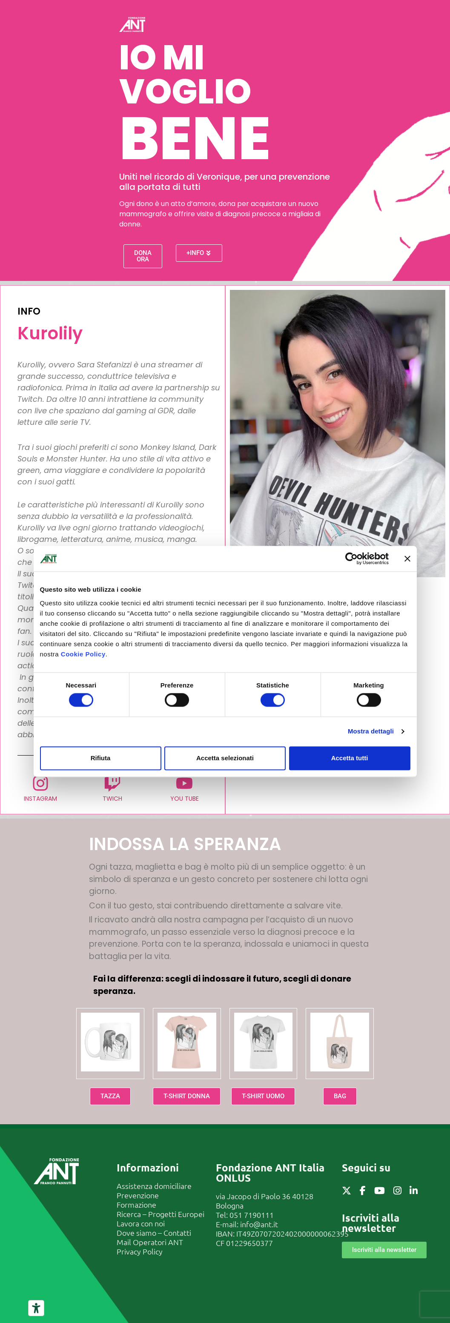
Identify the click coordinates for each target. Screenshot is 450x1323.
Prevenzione (138, 1195)
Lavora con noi (141, 1223)
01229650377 (249, 1243)
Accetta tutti (349, 758)
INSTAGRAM (40, 798)
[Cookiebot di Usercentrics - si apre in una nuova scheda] (351, 558)
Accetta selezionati (225, 758)
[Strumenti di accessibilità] (36, 1308)
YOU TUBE (184, 798)
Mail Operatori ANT (150, 1242)
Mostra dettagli (371, 731)
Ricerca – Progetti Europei (160, 1214)
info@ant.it (259, 1224)
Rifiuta (101, 758)
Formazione (136, 1204)
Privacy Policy (140, 1251)
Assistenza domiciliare (154, 1186)
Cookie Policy (83, 654)
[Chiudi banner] (407, 558)
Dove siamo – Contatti (154, 1232)
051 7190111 (251, 1215)
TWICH (113, 798)
